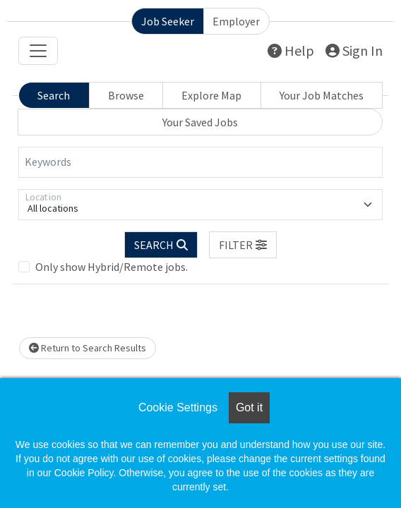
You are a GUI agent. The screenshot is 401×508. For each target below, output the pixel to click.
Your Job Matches (322, 95)
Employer (236, 21)
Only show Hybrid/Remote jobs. (111, 267)
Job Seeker (167, 21)
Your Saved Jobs (200, 122)
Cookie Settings (177, 407)
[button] (243, 244)
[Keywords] (200, 162)
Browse (126, 95)
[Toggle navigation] (38, 51)
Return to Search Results (87, 347)
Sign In (354, 50)
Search (53, 95)
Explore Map (211, 95)
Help (291, 50)
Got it (249, 407)
